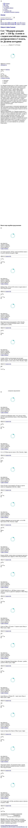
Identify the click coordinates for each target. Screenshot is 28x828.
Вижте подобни (5, 78)
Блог (5, 9)
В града (6, 6)
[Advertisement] (11, 174)
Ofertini (3, 15)
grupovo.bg (8, 256)
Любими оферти (8, 7)
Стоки (5, 5)
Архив (2, 826)
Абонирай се (4, 65)
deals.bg (8, 69)
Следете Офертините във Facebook (9, 825)
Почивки (6, 3)
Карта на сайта (7, 826)
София (2, 248)
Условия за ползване (16, 826)
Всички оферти (4, 22)
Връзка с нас (7, 10)
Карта (4, 83)
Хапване (6, 248)
